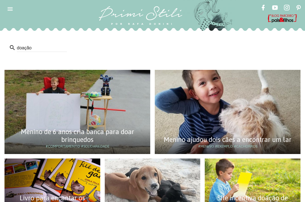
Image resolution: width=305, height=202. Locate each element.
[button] (10, 9)
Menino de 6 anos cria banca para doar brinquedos (77, 135)
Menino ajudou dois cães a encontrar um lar (228, 139)
